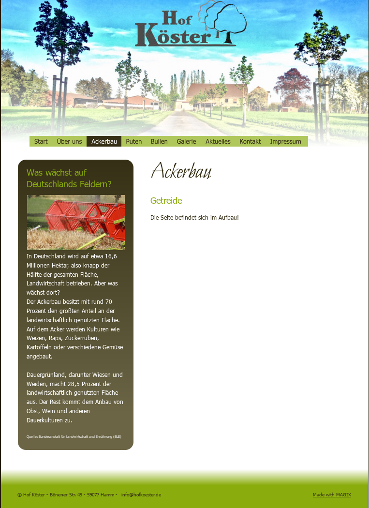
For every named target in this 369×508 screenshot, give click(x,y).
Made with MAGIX (332, 494)
